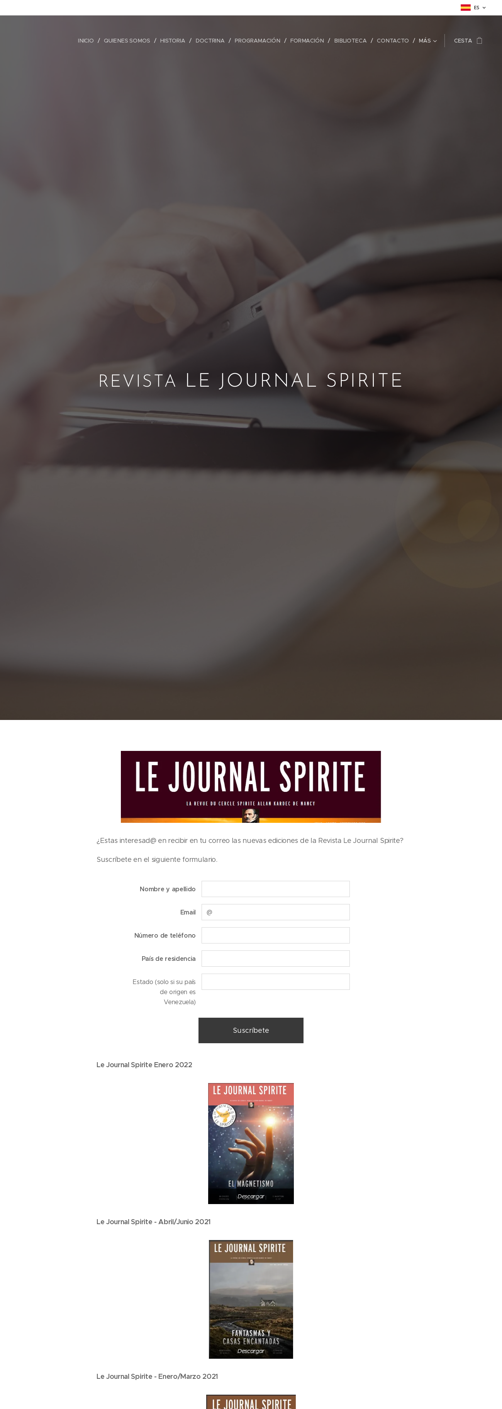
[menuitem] (91, 40)
